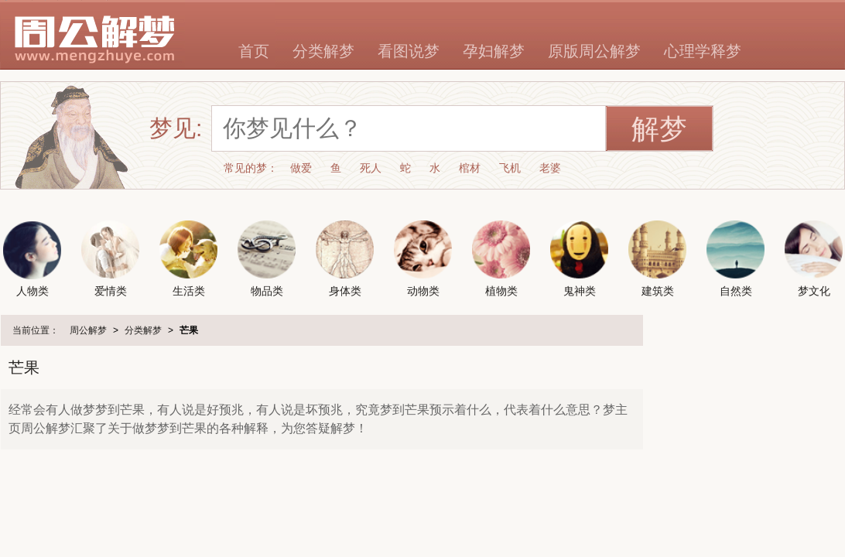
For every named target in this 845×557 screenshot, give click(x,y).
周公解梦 (88, 330)
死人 (370, 168)
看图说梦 (409, 51)
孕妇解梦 (494, 51)
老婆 (550, 168)
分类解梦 (323, 51)
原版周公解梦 (594, 51)
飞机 (510, 168)
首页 (253, 51)
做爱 (301, 168)
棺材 (470, 168)
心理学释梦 (702, 51)
